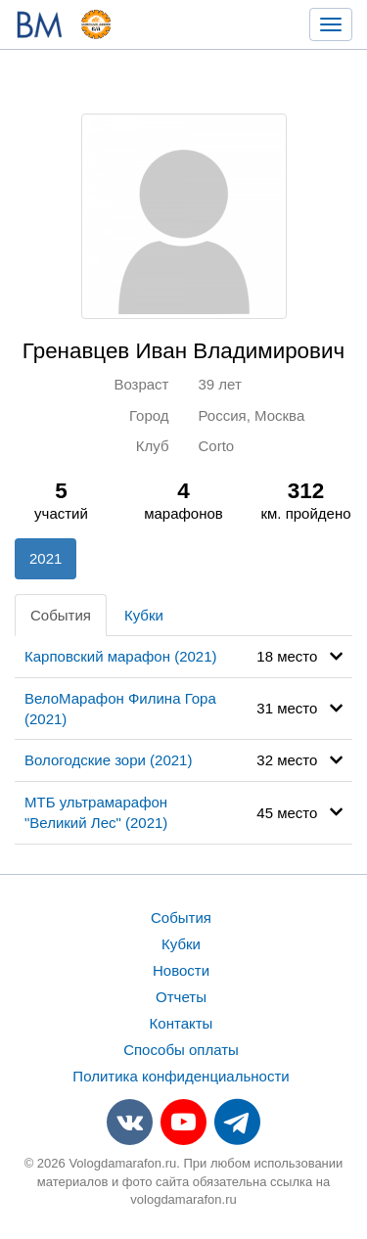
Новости (181, 970)
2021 (45, 558)
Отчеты (181, 996)
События (60, 615)
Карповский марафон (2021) (120, 656)
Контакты (181, 1023)
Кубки (143, 615)
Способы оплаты (181, 1049)
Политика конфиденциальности (180, 1076)
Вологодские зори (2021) (108, 760)
